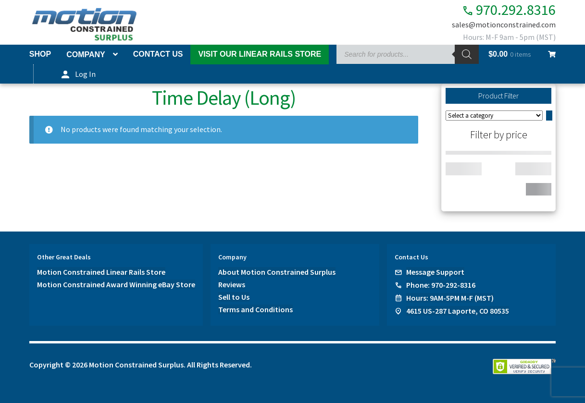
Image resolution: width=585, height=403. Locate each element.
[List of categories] (494, 115)
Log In (85, 74)
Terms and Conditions (255, 309)
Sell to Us (233, 297)
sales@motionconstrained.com (504, 25)
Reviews (231, 284)
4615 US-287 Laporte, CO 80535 (457, 311)
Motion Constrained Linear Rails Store (101, 272)
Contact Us (158, 54)
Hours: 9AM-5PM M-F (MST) (450, 298)
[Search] (467, 54)
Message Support (435, 272)
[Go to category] (549, 115)
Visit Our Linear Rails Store (259, 54)
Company (85, 54)
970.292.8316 (506, 9)
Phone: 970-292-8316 (440, 285)
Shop (40, 54)
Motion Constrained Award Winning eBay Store (116, 284)
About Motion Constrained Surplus (277, 272)
